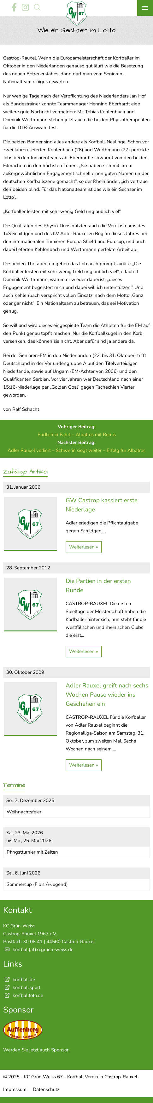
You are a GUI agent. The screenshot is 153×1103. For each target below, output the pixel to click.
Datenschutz (46, 1089)
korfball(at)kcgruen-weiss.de (43, 949)
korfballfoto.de (23, 995)
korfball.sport (21, 987)
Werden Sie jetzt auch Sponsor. (36, 1050)
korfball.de (19, 979)
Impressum (14, 1089)
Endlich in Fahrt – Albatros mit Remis (77, 434)
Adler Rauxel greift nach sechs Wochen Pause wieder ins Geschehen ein (107, 694)
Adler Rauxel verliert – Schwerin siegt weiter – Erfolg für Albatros (76, 450)
